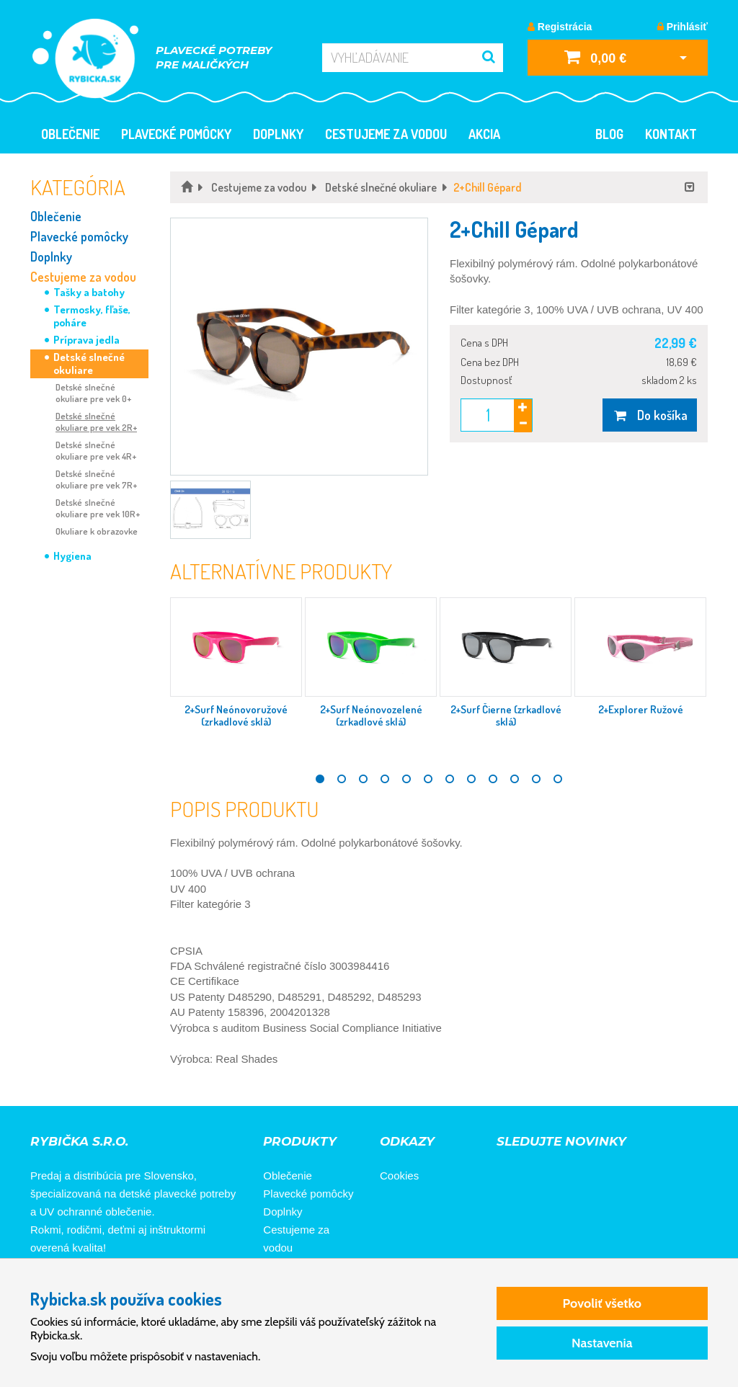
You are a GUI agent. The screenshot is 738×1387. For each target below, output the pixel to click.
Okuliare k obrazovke (96, 531)
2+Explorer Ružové (640, 709)
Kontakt (671, 134)
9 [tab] (493, 779)
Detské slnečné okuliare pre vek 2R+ (96, 421)
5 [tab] (406, 779)
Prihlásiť (682, 26)
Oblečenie (70, 134)
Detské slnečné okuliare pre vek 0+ (93, 392)
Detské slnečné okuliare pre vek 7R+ (96, 479)
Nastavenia (602, 1343)
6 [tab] (428, 779)
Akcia (484, 134)
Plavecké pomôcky (176, 134)
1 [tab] (320, 779)
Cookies (399, 1175)
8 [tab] (471, 779)
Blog (609, 134)
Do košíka (650, 415)
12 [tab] (558, 779)
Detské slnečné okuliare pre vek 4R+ (95, 450)
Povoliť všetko (602, 1303)
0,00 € (595, 57)
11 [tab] (536, 779)
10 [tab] (514, 779)
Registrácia (560, 26)
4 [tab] (385, 779)
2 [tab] (341, 779)
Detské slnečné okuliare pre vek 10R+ (97, 507)
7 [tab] (450, 779)
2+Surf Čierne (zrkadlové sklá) (505, 715)
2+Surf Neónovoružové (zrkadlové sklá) (236, 715)
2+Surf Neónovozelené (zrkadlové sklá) (371, 715)
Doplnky (278, 134)
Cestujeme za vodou (386, 134)
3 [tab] (363, 779)
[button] (299, 347)
